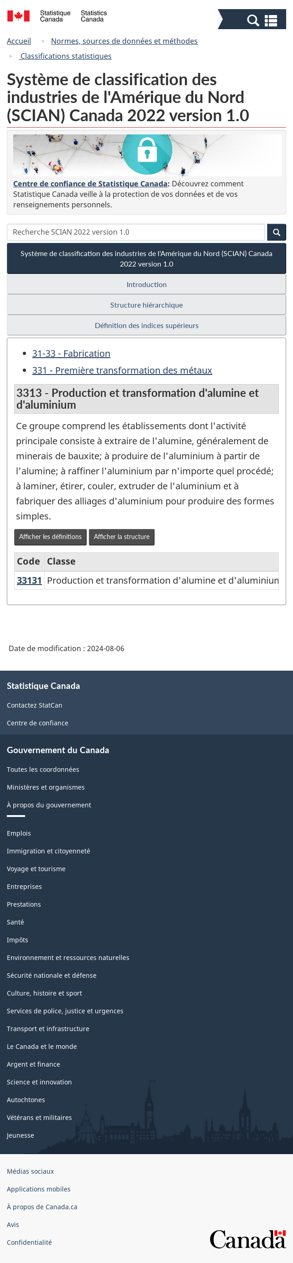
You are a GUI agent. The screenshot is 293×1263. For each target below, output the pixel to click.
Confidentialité (29, 1242)
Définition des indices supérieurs (147, 325)
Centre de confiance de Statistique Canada (90, 184)
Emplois (19, 833)
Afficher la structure (121, 536)
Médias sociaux (30, 1171)
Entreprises (24, 886)
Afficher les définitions (50, 536)
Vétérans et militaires (39, 1117)
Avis (13, 1224)
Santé (15, 922)
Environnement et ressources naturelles (68, 957)
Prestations (24, 904)
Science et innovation (39, 1082)
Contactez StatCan (34, 705)
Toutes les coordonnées (43, 769)
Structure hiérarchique (146, 304)
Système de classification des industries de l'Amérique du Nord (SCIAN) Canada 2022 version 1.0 (146, 258)
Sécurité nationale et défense (52, 975)
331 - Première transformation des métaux (122, 370)
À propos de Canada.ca (42, 1206)
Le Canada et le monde (42, 1046)
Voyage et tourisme (36, 868)
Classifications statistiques (65, 56)
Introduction (147, 284)
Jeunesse (20, 1135)
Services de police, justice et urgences (65, 1010)
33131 (29, 580)
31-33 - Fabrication (71, 353)
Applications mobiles (39, 1189)
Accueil (19, 41)
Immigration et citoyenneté (48, 851)
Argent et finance (33, 1064)
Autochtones (26, 1099)
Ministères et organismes (46, 787)
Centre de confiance (37, 723)
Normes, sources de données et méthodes (124, 41)
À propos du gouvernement (49, 805)
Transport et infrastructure (48, 1028)
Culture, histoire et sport (44, 993)
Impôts (17, 939)
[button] (253, 20)
